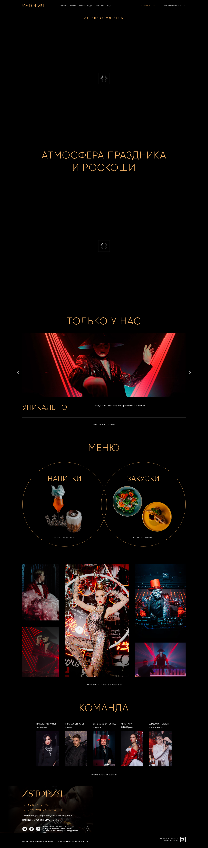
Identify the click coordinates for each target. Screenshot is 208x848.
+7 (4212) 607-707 (148, 6)
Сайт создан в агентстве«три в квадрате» (168, 840)
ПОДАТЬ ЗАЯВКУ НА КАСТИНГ (104, 775)
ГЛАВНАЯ (63, 6)
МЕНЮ (73, 6)
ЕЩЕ (109, 6)
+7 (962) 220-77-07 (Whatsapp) (46, 810)
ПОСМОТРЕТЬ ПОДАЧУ (64, 537)
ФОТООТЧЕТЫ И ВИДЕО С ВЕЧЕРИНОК (104, 685)
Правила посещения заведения (37, 841)
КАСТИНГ (100, 6)
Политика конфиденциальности (73, 841)
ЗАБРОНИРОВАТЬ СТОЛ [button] (175, 6)
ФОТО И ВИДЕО (86, 6)
